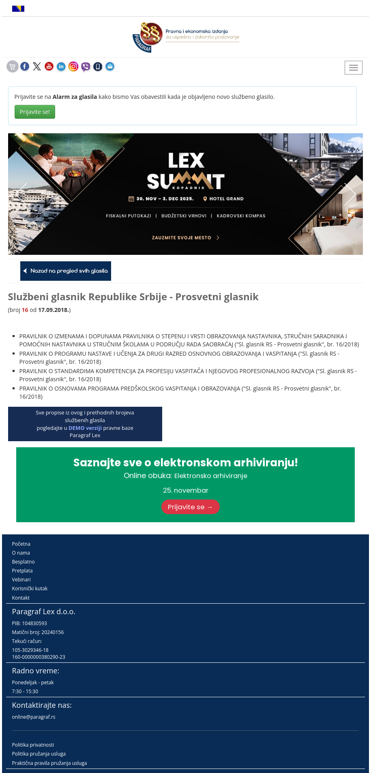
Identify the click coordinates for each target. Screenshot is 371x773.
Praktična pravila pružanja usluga (49, 763)
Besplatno (23, 561)
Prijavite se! (35, 111)
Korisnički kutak (30, 588)
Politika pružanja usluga (39, 753)
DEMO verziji (85, 427)
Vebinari (21, 579)
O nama (21, 552)
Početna (21, 543)
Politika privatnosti (33, 744)
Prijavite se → (190, 507)
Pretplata (22, 570)
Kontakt (21, 597)
